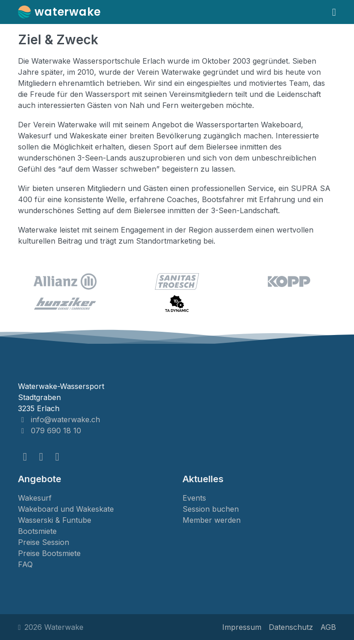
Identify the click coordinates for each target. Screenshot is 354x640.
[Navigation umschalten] (334, 12)
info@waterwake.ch (59, 419)
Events (194, 497)
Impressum (241, 627)
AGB (328, 627)
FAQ (25, 564)
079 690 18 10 (49, 430)
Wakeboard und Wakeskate (66, 509)
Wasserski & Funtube (54, 520)
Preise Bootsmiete (49, 553)
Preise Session (43, 542)
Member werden (212, 520)
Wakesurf (35, 497)
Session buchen (211, 509)
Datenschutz (291, 627)
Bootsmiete (37, 531)
